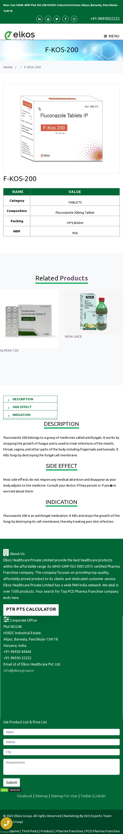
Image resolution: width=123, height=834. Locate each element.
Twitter (86, 796)
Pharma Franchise (69, 831)
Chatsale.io (6, 832)
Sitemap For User (64, 796)
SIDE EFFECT (22, 407)
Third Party (29, 831)
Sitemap (41, 796)
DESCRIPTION (23, 399)
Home (8, 67)
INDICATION (21, 415)
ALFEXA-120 (74, 350)
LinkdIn (100, 796)
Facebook (24, 796)
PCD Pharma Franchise (103, 831)
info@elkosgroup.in (18, 670)
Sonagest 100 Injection (17, 336)
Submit (11, 782)
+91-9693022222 (105, 18)
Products (47, 831)
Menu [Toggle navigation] (112, 36)
